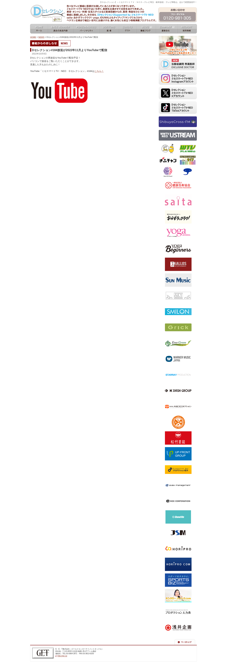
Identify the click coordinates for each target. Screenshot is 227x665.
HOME (33, 37)
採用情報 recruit (187, 29)
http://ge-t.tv (62, 656)
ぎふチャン (168, 160)
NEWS (41, 37)
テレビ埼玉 (168, 148)
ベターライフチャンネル (168, 171)
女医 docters (109, 29)
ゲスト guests (127, 29)
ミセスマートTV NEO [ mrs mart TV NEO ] (113, 4)
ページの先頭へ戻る (185, 642)
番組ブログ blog (146, 29)
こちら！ (99, 71)
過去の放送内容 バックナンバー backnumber (60, 29)
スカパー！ (187, 171)
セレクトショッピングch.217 (187, 160)
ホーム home (39, 29)
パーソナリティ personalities (86, 29)
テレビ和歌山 (187, 148)
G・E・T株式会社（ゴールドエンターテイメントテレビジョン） (43, 653)
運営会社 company (166, 29)
